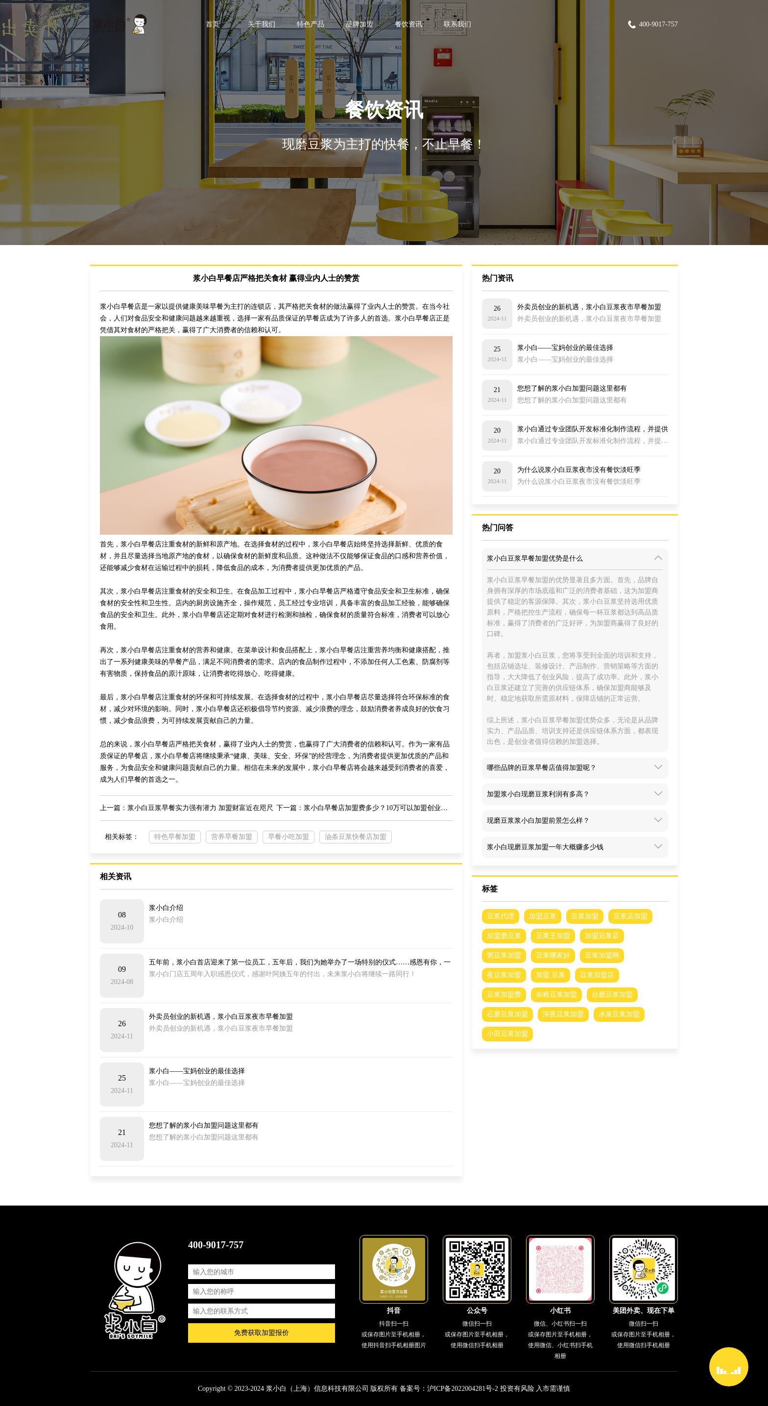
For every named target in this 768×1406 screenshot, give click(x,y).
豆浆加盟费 (504, 994)
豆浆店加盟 (630, 916)
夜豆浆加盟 (504, 975)
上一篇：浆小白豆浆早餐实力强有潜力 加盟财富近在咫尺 (186, 808)
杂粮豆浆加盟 (556, 994)
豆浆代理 (500, 916)
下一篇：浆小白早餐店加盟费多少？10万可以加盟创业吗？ (364, 808)
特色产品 (310, 24)
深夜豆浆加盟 (563, 1014)
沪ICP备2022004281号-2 (462, 1388)
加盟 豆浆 (550, 975)
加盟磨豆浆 (504, 935)
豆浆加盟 (585, 916)
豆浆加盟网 (602, 955)
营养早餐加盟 (231, 836)
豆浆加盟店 (597, 975)
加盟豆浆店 (602, 935)
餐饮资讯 (408, 24)
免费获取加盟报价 (261, 1332)
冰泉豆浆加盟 (619, 1014)
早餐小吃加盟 (288, 836)
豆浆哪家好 (553, 955)
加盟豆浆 (542, 916)
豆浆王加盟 (553, 935)
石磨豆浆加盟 (507, 1014)
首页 (212, 24)
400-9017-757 (652, 24)
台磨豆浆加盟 (612, 994)
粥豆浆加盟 (504, 955)
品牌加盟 (359, 24)
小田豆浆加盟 (507, 1033)
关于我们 (261, 24)
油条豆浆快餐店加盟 (355, 836)
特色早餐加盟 (174, 836)
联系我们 (457, 24)
